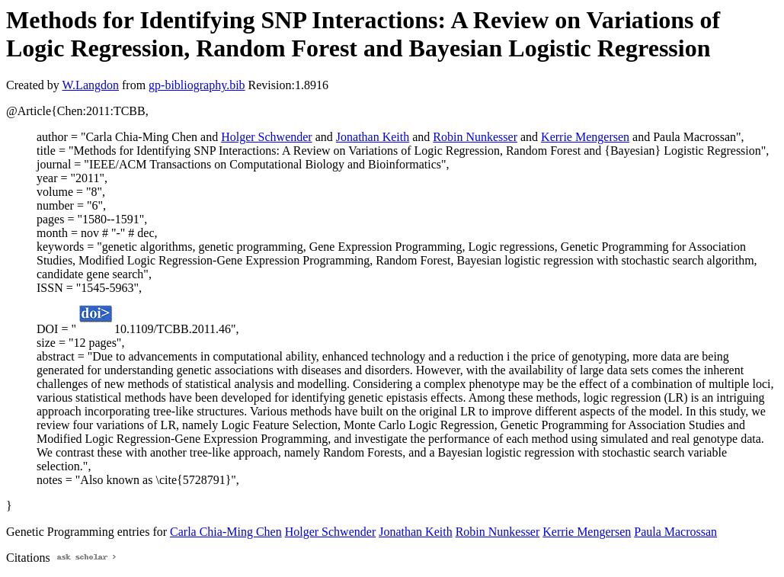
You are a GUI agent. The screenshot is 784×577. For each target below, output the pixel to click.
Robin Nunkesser (475, 136)
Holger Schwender (266, 136)
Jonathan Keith (372, 136)
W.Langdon (90, 85)
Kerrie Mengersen (585, 136)
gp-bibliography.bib (197, 85)
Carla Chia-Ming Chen (226, 531)
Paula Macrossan (675, 531)
